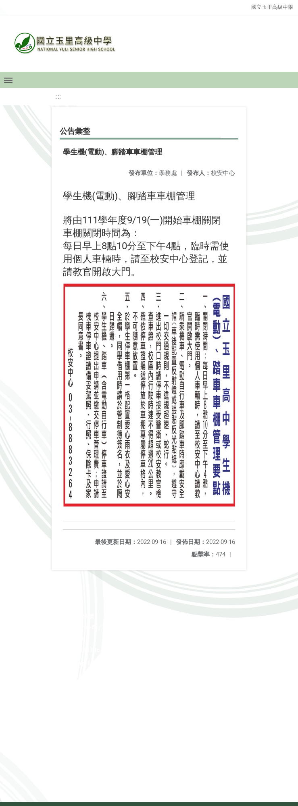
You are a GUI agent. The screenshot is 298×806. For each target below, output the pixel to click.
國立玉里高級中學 (272, 7)
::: (58, 96)
